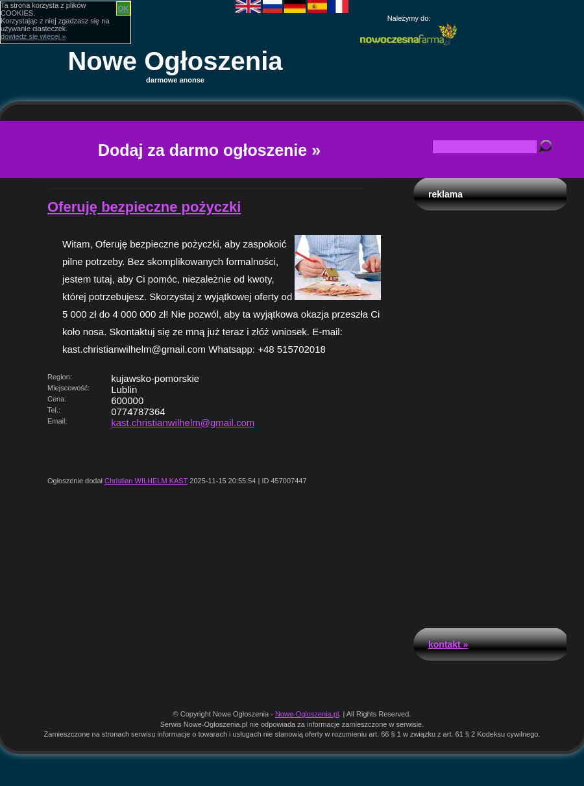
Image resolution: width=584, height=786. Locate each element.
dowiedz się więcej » (33, 36)
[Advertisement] (490, 416)
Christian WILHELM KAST (146, 481)
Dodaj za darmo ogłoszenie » (209, 150)
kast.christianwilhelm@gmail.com (182, 422)
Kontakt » (448, 644)
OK (123, 8)
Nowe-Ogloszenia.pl (307, 714)
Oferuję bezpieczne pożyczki (144, 207)
